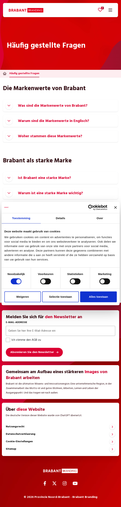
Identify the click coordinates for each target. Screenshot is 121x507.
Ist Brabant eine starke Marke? (38, 178)
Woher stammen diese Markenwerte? (43, 136)
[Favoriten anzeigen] (100, 9)
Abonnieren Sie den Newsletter (32, 352)
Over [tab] (100, 218)
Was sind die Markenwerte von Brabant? (46, 105)
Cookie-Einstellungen (19, 441)
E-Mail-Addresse (16, 322)
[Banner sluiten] (115, 207)
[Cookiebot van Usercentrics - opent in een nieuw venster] (90, 207)
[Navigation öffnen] (110, 10)
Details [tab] (60, 218)
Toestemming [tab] (21, 218)
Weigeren (22, 296)
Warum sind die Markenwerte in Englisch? (47, 121)
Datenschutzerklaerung (20, 434)
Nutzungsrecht (15, 427)
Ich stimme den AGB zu (23, 340)
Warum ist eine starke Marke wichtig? (44, 193)
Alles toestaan (98, 296)
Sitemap (11, 449)
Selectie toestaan (60, 296)
